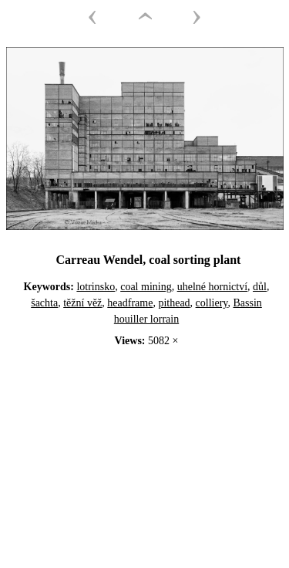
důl (260, 286)
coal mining (146, 286)
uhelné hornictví (212, 286)
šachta (44, 303)
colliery (212, 303)
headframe (130, 303)
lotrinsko (95, 286)
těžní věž (82, 303)
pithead (174, 303)
